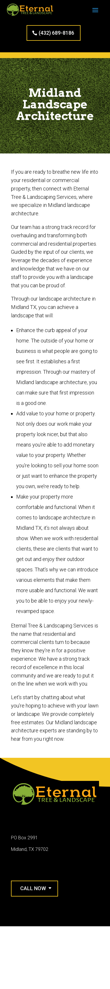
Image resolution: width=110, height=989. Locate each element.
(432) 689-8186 (56, 33)
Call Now (33, 888)
